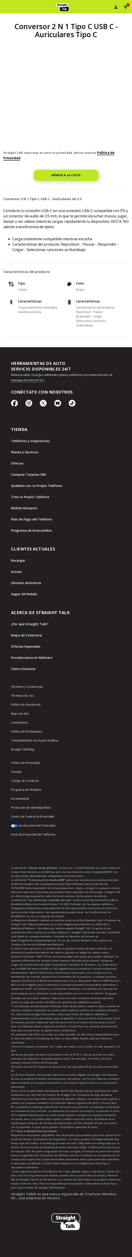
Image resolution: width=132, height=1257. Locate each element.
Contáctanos (19, 722)
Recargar (18, 560)
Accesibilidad (20, 799)
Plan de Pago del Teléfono (31, 519)
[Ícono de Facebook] (14, 405)
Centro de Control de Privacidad (32, 816)
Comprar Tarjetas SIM (28, 474)
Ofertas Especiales (25, 646)
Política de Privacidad (25, 763)
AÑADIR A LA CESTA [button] (66, 175)
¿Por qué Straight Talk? (29, 624)
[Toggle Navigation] (6, 8)
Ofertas (17, 463)
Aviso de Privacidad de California (33, 834)
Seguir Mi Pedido (24, 594)
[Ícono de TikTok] (72, 405)
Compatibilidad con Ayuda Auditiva (34, 740)
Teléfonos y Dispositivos (30, 441)
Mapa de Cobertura (26, 635)
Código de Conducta (25, 781)
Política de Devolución (26, 705)
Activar (16, 572)
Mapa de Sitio (20, 713)
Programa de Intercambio (31, 530)
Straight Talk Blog (22, 749)
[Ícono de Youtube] (57, 405)
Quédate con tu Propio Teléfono (36, 486)
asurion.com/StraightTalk (90, 993)
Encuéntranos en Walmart (31, 657)
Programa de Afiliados (26, 790)
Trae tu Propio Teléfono (30, 497)
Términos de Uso (22, 696)
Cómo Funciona (23, 669)
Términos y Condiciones (27, 687)
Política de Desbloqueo (26, 731)
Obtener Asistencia (26, 583)
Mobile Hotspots (24, 508)
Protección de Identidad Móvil (31, 807)
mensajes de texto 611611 (28, 380)
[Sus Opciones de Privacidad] (66, 827)
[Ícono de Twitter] (43, 405)
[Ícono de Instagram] (28, 405)
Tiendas (16, 772)
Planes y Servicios (24, 452)
